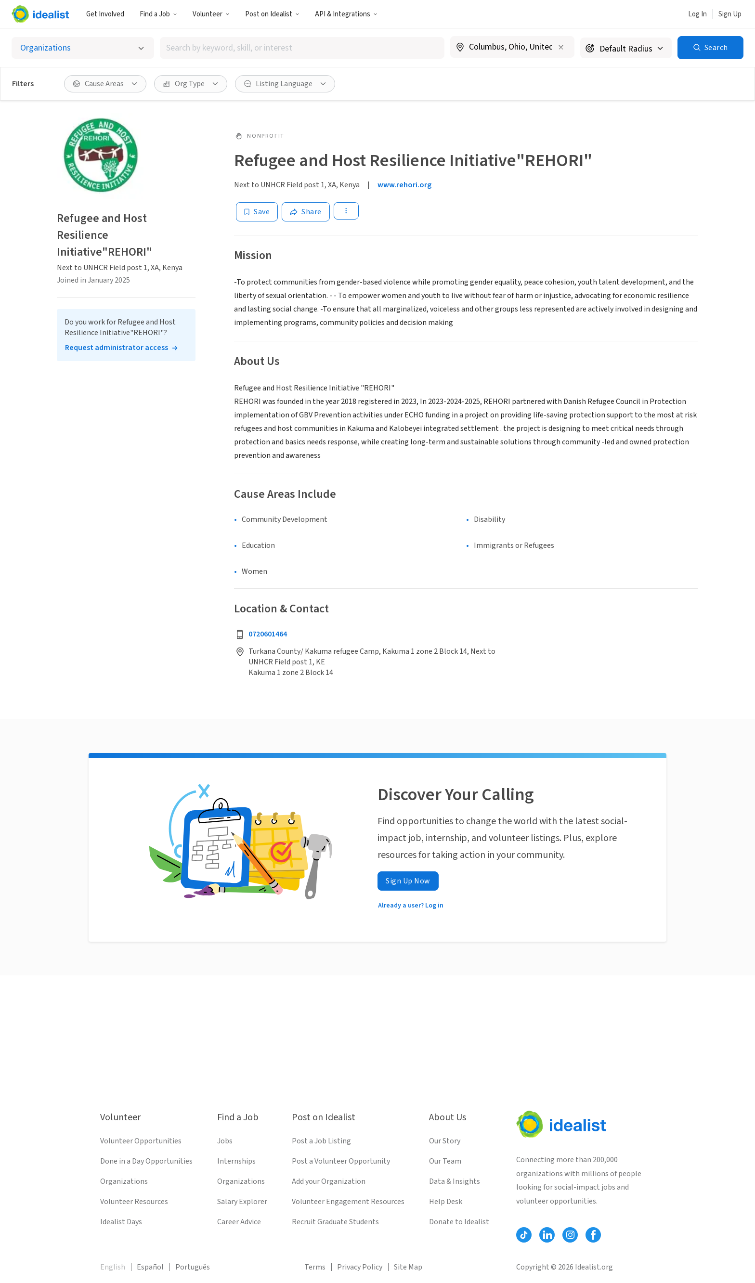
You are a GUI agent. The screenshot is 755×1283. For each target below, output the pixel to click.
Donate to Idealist (459, 1222)
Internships (236, 1161)
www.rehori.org (404, 185)
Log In (697, 14)
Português (192, 1267)
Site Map (408, 1267)
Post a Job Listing (321, 1141)
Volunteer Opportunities (141, 1141)
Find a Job (158, 14)
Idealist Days (121, 1222)
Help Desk (445, 1201)
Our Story (444, 1141)
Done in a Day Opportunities (146, 1161)
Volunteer (211, 14)
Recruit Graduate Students (335, 1222)
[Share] (306, 211)
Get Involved (105, 14)
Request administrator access (116, 347)
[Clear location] (561, 47)
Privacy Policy (359, 1267)
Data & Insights (454, 1181)
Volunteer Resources (134, 1201)
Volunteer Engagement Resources (348, 1201)
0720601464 (267, 634)
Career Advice (239, 1222)
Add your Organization (328, 1181)
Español (150, 1267)
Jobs (225, 1141)
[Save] (257, 211)
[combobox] (302, 48)
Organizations (124, 1181)
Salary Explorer (242, 1201)
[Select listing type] (83, 48)
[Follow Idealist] (524, 1235)
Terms (314, 1267)
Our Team (445, 1161)
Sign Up (730, 14)
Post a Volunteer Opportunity (341, 1161)
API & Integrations (346, 14)
